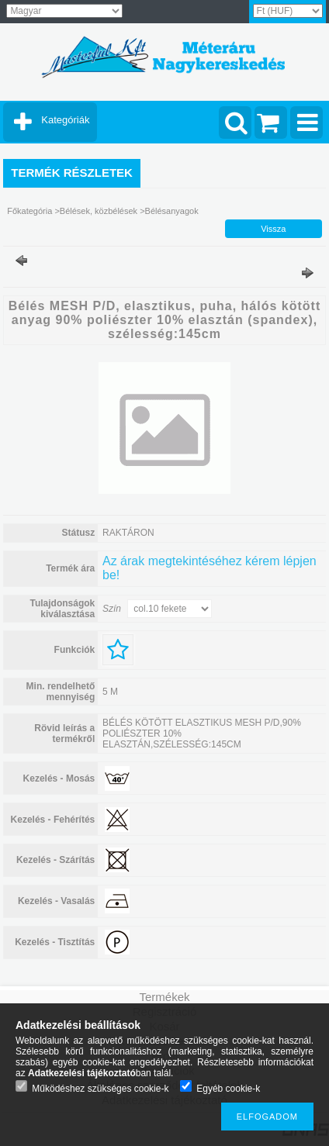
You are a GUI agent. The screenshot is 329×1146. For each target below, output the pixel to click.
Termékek (164, 996)
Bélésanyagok (172, 211)
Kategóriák (65, 120)
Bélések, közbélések (98, 211)
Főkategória (29, 211)
